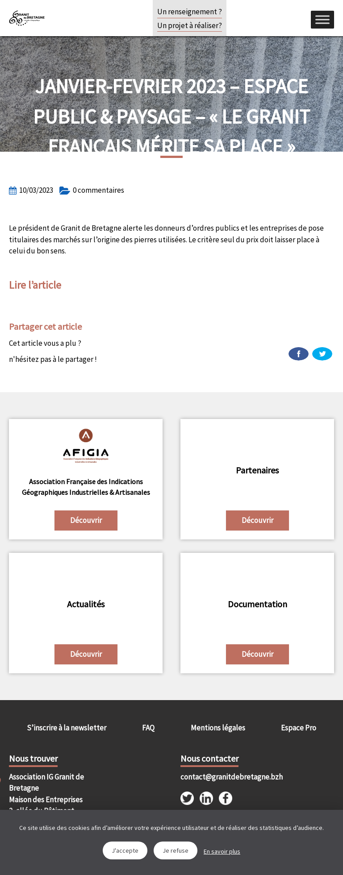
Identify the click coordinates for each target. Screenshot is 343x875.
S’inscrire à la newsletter (66, 728)
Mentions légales (218, 728)
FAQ (148, 728)
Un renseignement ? (189, 12)
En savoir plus (222, 851)
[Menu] (322, 19)
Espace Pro (298, 728)
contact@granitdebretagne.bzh (218, 777)
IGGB (27, 17)
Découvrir (86, 520)
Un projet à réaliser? (189, 25)
